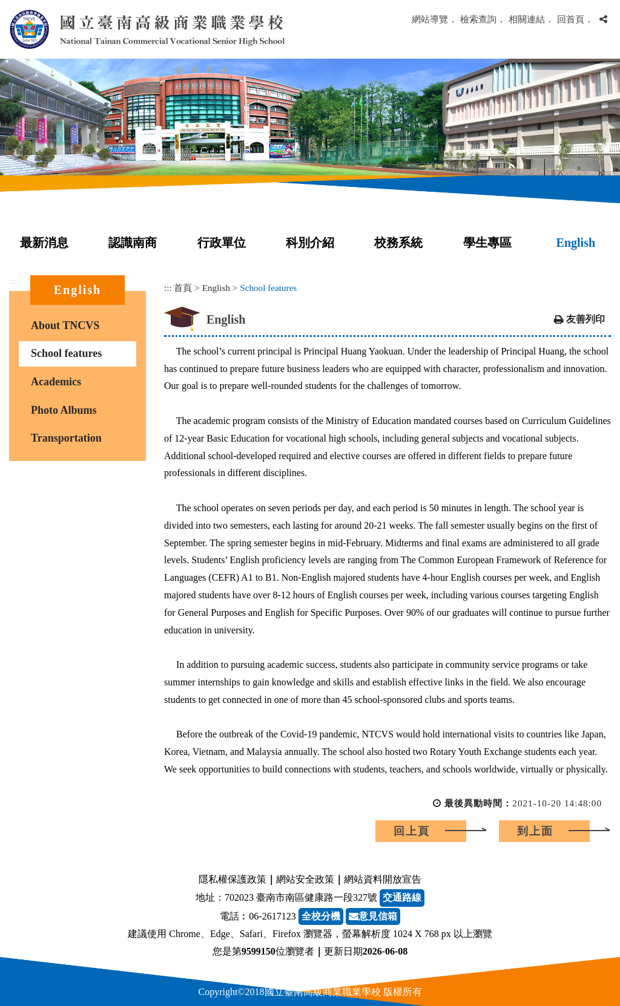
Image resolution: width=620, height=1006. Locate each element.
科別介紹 (310, 242)
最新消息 (44, 242)
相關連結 (527, 19)
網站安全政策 (305, 879)
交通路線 (402, 897)
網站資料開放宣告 (382, 879)
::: (12, 281)
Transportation (66, 438)
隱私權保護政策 (232, 879)
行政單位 (221, 242)
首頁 (183, 288)
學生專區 (487, 242)
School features (66, 353)
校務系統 (398, 242)
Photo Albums (64, 410)
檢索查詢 (478, 19)
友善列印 (585, 319)
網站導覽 (430, 19)
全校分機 (321, 916)
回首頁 (570, 19)
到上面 (535, 831)
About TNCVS (65, 325)
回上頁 (412, 831)
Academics (56, 382)
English (575, 242)
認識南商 (132, 242)
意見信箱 (373, 916)
